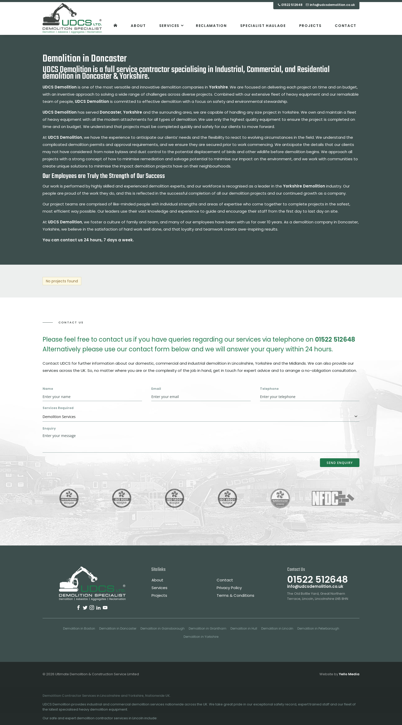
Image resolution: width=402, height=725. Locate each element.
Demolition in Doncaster (117, 628)
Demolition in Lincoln (277, 628)
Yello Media (349, 674)
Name (48, 388)
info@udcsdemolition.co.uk (315, 586)
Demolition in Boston (79, 628)
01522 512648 (335, 339)
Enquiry (49, 428)
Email (156, 388)
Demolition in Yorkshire (201, 636)
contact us (71, 240)
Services (159, 587)
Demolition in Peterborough (318, 628)
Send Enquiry (340, 463)
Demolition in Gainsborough (162, 628)
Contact (225, 580)
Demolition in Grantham (207, 628)
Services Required (58, 408)
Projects (159, 595)
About (157, 580)
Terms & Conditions (235, 595)
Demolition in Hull (243, 628)
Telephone (269, 388)
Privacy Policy (229, 587)
